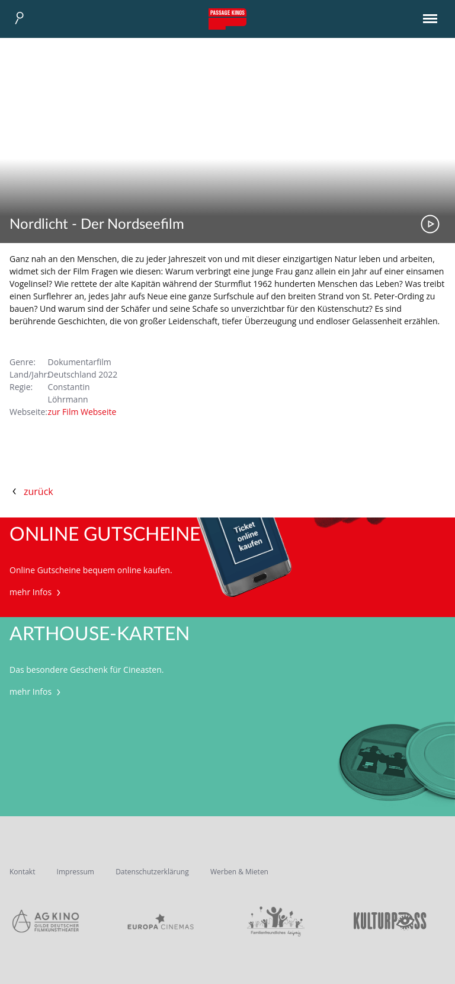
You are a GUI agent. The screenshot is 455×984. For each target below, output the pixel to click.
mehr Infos (36, 592)
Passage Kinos (227, 19)
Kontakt (22, 872)
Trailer (430, 224)
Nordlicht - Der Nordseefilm (96, 225)
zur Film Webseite (82, 411)
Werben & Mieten (239, 872)
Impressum (75, 872)
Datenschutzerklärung (152, 872)
